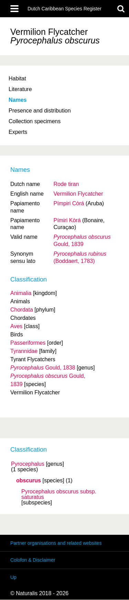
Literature (20, 89)
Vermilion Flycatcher (78, 194)
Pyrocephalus (27, 464)
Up (13, 577)
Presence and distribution (40, 111)
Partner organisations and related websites (55, 543)
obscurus (28, 480)
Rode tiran (66, 184)
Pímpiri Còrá (68, 203)
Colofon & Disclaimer (32, 560)
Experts (18, 132)
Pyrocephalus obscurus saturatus (58, 494)
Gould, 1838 (42, 368)
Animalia (20, 293)
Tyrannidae (23, 351)
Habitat (17, 78)
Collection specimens (35, 121)
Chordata (21, 310)
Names (17, 100)
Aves (16, 326)
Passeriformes (27, 343)
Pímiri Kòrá (66, 220)
